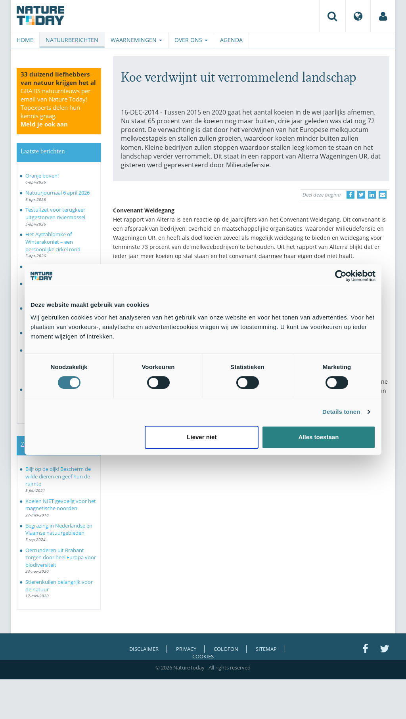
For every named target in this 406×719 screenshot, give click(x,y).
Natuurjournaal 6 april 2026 (57, 192)
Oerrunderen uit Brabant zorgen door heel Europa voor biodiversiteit (60, 557)
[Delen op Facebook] (350, 195)
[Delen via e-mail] (383, 195)
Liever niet (201, 437)
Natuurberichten (72, 40)
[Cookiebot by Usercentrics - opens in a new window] (340, 276)
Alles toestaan (319, 437)
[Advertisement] (251, 503)
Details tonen (341, 411)
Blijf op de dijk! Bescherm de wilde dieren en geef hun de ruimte (58, 476)
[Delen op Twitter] (361, 195)
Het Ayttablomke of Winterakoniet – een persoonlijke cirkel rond (52, 241)
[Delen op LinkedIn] (372, 195)
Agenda (231, 40)
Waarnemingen (136, 40)
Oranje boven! (42, 175)
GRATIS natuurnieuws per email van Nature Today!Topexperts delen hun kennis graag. (55, 107)
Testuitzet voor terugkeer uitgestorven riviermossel (55, 213)
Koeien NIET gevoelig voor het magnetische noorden (60, 504)
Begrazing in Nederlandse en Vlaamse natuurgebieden (58, 529)
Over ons (191, 40)
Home (25, 40)
